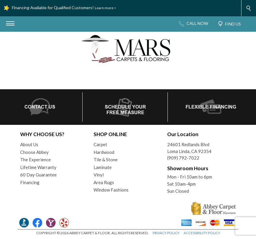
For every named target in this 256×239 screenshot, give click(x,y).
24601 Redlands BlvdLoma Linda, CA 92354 (189, 148)
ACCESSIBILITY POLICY (202, 233)
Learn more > (105, 8)
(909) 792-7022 (183, 157)
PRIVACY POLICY (166, 233)
